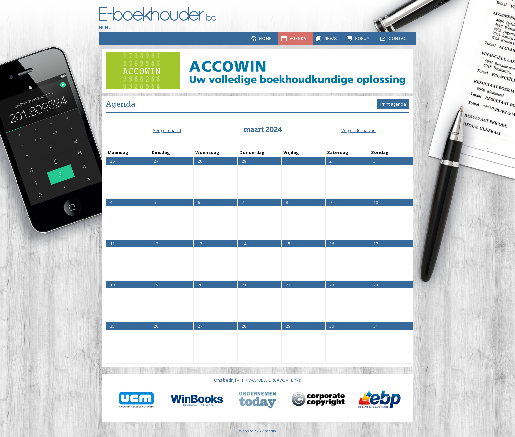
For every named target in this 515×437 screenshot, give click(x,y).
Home (265, 38)
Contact (398, 38)
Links (296, 380)
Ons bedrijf (225, 380)
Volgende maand (358, 130)
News (330, 38)
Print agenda (393, 104)
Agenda (298, 38)
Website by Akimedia (257, 430)
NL (108, 27)
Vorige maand (167, 130)
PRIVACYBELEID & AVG (263, 380)
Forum (362, 38)
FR (101, 27)
